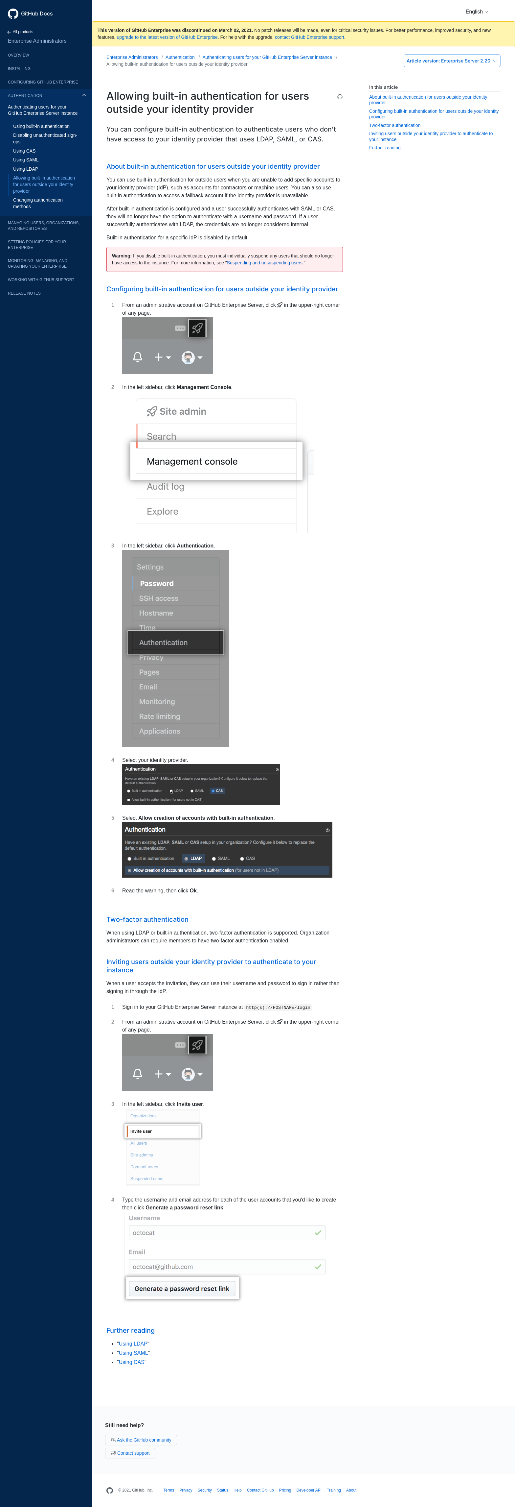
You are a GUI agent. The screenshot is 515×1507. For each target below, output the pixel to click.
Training (334, 1490)
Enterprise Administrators (37, 41)
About (351, 1490)
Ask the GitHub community (141, 1440)
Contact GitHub (260, 1490)
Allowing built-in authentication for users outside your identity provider (44, 184)
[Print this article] (340, 98)
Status (222, 1490)
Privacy (185, 1490)
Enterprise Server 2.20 (452, 60)
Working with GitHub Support (41, 280)
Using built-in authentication (41, 126)
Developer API (309, 1490)
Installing (19, 68)
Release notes (24, 293)
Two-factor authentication (394, 125)
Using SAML (26, 159)
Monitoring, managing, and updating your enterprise (37, 263)
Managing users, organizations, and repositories (43, 226)
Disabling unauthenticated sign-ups (45, 138)
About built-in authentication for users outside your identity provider (213, 166)
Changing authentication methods (38, 203)
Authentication (25, 95)
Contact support (130, 1453)
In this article (383, 87)
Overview (18, 55)
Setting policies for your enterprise (37, 245)
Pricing (285, 1490)
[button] (477, 11)
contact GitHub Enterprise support (309, 37)
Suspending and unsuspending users (264, 262)
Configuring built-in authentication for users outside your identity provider (222, 289)
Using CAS (24, 151)
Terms (169, 1490)
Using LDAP (25, 169)
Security (205, 1490)
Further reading (385, 147)
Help (238, 1490)
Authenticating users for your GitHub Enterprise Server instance (43, 110)
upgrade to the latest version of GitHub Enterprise (167, 37)
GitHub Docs (37, 13)
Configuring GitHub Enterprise (43, 82)
